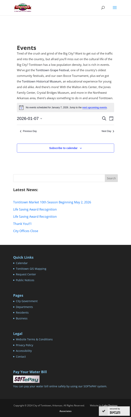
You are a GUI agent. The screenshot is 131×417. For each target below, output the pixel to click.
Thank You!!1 (22, 224)
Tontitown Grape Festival (52, 70)
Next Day (108, 131)
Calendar (22, 263)
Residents (22, 312)
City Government (27, 301)
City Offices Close (25, 231)
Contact (21, 356)
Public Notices (25, 280)
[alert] (65, 107)
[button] (115, 10)
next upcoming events (94, 107)
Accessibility (24, 351)
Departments (24, 307)
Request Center (26, 274)
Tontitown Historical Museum (41, 81)
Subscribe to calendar (63, 148)
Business (22, 318)
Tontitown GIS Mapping (31, 268)
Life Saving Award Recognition (35, 209)
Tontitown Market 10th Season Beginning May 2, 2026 (52, 202)
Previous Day (28, 131)
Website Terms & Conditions (34, 339)
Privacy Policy (24, 345)
